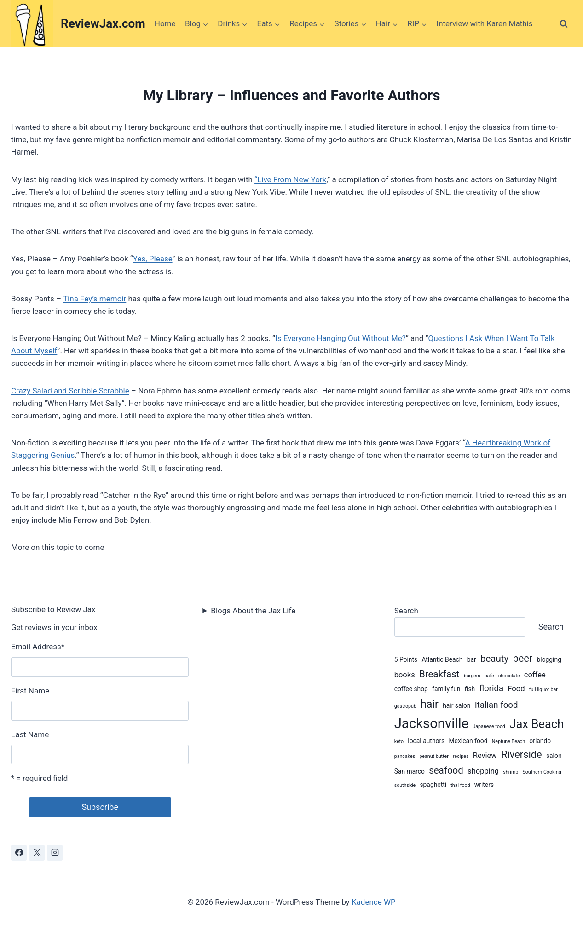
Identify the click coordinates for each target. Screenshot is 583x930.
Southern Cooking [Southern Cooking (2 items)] (541, 772)
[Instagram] (55, 853)
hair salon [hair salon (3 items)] (456, 705)
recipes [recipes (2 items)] (460, 756)
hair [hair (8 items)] (430, 704)
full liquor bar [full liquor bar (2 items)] (543, 690)
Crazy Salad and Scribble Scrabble (70, 390)
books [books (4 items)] (404, 674)
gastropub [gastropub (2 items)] (405, 706)
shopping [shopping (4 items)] (483, 771)
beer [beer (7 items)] (522, 658)
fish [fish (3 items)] (470, 689)
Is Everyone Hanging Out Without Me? (340, 338)
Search (406, 610)
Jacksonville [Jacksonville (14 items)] (431, 723)
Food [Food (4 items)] (516, 688)
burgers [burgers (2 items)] (472, 676)
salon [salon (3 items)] (554, 755)
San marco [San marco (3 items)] (409, 771)
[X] (37, 853)
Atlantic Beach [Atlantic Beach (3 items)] (441, 659)
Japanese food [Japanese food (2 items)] (489, 726)
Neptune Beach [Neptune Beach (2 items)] (508, 742)
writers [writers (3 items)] (484, 784)
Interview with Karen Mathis (485, 23)
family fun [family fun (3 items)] (446, 689)
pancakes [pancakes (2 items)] (405, 756)
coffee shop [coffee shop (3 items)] (411, 689)
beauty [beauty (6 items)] (494, 658)
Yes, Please (153, 258)
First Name (30, 690)
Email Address (37, 646)
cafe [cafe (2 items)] (489, 676)
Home (165, 23)
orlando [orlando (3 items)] (540, 741)
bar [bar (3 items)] (471, 659)
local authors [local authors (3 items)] (426, 741)
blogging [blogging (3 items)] (549, 659)
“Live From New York (290, 179)
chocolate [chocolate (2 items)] (509, 676)
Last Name (30, 734)
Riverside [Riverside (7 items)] (521, 754)
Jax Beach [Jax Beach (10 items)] (536, 724)
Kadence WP (374, 902)
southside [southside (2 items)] (405, 785)
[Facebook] (19, 853)
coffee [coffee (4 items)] (535, 674)
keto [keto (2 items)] (399, 742)
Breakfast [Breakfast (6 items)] (439, 674)
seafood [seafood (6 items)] (446, 770)
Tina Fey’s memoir (94, 298)
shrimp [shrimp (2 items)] (510, 772)
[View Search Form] (563, 24)
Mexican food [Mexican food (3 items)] (468, 741)
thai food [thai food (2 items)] (460, 785)
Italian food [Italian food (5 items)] (496, 705)
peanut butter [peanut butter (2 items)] (433, 756)
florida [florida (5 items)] (491, 688)
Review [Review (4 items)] (485, 755)
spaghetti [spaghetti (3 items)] (433, 784)
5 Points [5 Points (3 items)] (406, 659)
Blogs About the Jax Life (253, 610)
